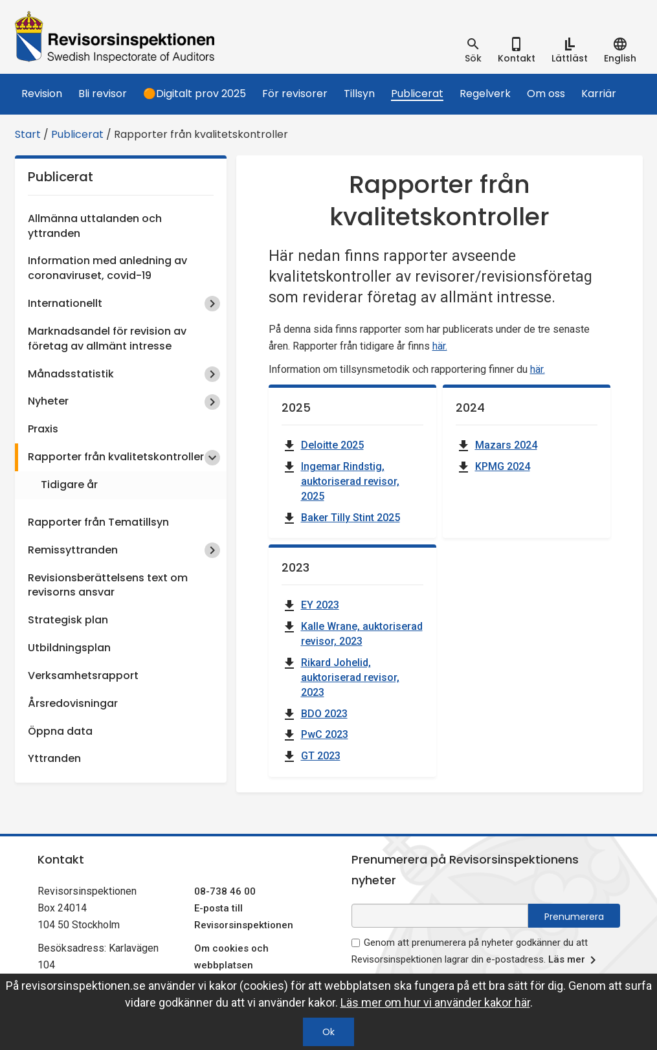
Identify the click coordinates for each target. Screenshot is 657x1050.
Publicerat (417, 93)
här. (439, 346)
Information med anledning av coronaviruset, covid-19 (107, 268)
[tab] (473, 50)
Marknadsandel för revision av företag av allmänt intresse (107, 338)
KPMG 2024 (502, 466)
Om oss (546, 93)
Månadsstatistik (71, 373)
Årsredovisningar (73, 703)
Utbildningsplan (69, 647)
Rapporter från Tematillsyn (98, 522)
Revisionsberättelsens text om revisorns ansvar (108, 585)
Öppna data (60, 731)
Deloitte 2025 (332, 445)
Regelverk (485, 93)
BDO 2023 (324, 714)
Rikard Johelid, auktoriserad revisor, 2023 (350, 677)
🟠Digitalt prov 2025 (194, 93)
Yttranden (54, 758)
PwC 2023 (324, 734)
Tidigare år (69, 484)
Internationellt (65, 303)
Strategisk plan (68, 619)
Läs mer (574, 960)
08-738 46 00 (225, 891)
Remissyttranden (73, 549)
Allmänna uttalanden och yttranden (95, 226)
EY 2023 (320, 605)
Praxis (43, 428)
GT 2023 (320, 756)
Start (28, 134)
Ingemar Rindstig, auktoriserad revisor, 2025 (350, 481)
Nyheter (48, 401)
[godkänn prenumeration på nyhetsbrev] (355, 943)
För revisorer (295, 93)
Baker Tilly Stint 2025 (350, 517)
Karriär (598, 93)
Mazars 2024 (506, 445)
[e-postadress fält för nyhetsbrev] (439, 916)
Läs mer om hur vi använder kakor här (435, 1002)
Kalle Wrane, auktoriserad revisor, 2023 (362, 633)
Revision (41, 93)
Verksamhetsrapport (83, 675)
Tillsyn (359, 93)
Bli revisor (102, 93)
